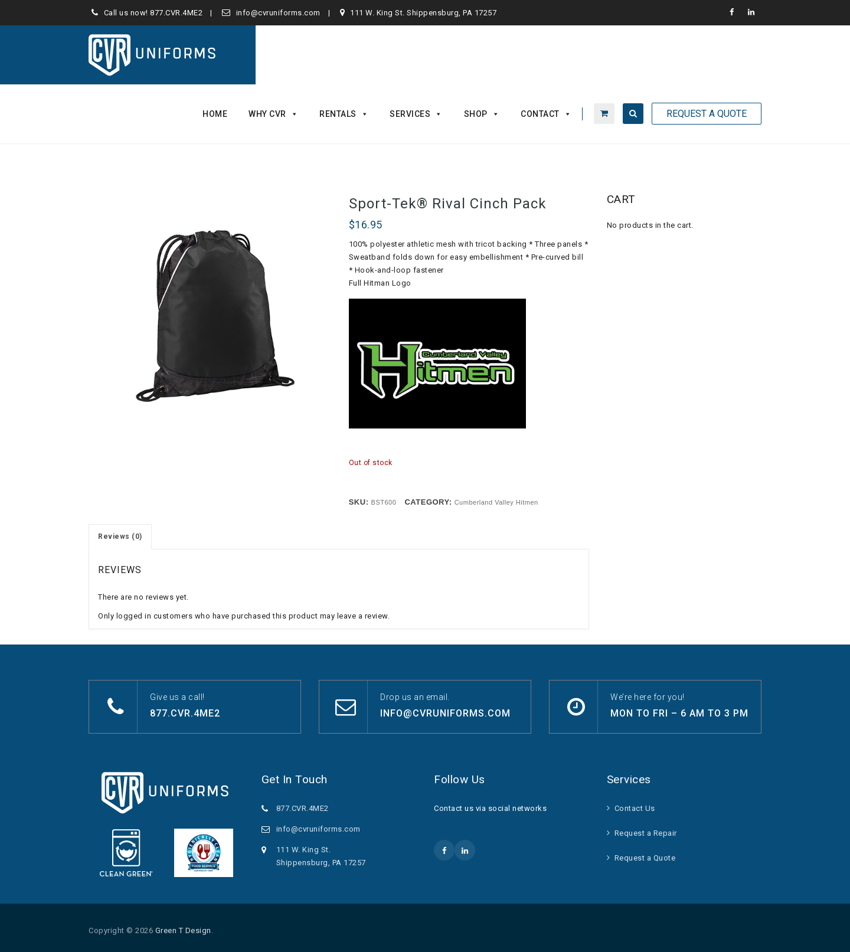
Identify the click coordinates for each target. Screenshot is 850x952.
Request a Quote (645, 857)
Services (416, 113)
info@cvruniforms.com (278, 12)
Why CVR (273, 113)
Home (214, 114)
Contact (546, 113)
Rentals (343, 113)
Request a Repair (645, 833)
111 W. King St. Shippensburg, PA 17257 (423, 12)
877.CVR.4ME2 (176, 12)
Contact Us (634, 808)
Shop (482, 113)
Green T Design (183, 930)
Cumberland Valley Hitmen (496, 502)
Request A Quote (706, 113)
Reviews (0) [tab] (120, 536)
